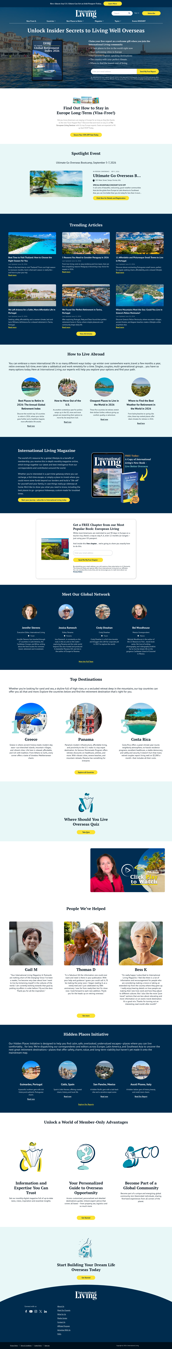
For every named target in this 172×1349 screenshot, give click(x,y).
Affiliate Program (63, 1326)
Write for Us (61, 1314)
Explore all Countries (86, 772)
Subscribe (151, 13)
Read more (12, 275)
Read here (141, 423)
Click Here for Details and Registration (111, 198)
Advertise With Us (63, 1330)
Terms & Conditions (26, 1345)
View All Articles (86, 334)
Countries (50, 21)
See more (86, 1016)
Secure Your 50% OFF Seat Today (86, 135)
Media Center (62, 1318)
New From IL (31, 21)
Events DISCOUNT (139, 21)
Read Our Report (141, 1096)
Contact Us (61, 1322)
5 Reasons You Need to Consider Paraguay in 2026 (85, 257)
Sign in (136, 13)
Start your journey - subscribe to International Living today (44, 500)
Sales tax (47, 1345)
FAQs (59, 1334)
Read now (31, 426)
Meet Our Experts (63, 1310)
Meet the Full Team (86, 661)
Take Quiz (86, 832)
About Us (60, 1306)
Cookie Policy (38, 1345)
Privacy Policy (95, 80)
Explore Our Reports (86, 1104)
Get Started (86, 1218)
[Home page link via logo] (86, 13)
